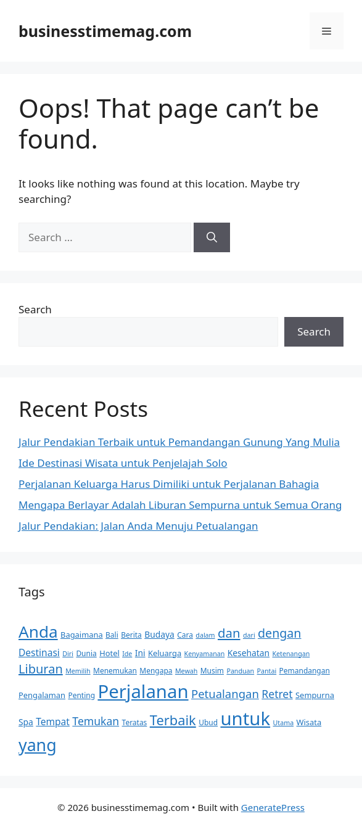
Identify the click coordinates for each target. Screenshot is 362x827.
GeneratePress (273, 807)
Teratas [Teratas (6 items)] (134, 722)
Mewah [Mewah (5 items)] (186, 671)
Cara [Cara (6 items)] (185, 635)
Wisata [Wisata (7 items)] (309, 722)
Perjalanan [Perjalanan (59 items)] (142, 691)
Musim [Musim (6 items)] (212, 670)
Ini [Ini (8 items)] (140, 653)
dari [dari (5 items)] (249, 635)
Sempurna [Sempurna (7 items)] (314, 695)
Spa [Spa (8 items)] (26, 722)
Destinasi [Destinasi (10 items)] (39, 652)
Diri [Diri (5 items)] (67, 653)
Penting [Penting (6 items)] (81, 695)
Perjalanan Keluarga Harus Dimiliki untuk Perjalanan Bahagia (169, 484)
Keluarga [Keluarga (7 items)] (164, 653)
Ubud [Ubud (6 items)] (208, 722)
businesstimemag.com (105, 30)
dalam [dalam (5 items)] (205, 635)
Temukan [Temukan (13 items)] (95, 721)
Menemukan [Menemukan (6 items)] (115, 670)
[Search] (212, 237)
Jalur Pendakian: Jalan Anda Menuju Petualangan (138, 526)
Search (35, 309)
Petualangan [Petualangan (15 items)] (225, 693)
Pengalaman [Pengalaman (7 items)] (42, 695)
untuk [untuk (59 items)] (246, 718)
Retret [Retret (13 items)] (276, 693)
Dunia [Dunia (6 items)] (86, 653)
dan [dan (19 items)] (229, 632)
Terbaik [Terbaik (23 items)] (173, 720)
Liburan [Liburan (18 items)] (41, 668)
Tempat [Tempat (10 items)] (53, 721)
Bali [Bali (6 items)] (111, 635)
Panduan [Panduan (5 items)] (240, 671)
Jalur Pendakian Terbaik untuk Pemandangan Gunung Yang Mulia (179, 442)
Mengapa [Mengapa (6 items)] (155, 670)
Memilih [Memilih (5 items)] (77, 671)
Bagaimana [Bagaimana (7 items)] (81, 634)
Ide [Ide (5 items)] (127, 653)
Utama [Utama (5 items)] (283, 722)
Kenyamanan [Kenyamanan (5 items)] (204, 653)
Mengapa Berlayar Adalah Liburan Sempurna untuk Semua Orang (180, 505)
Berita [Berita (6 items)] (131, 635)
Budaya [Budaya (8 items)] (159, 634)
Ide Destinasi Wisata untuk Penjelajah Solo (123, 463)
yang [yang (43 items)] (38, 744)
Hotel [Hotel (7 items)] (109, 653)
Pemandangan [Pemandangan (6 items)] (304, 670)
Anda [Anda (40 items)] (38, 631)
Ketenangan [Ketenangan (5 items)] (291, 653)
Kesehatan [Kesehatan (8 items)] (248, 653)
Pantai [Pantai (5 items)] (267, 671)
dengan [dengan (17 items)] (279, 633)
